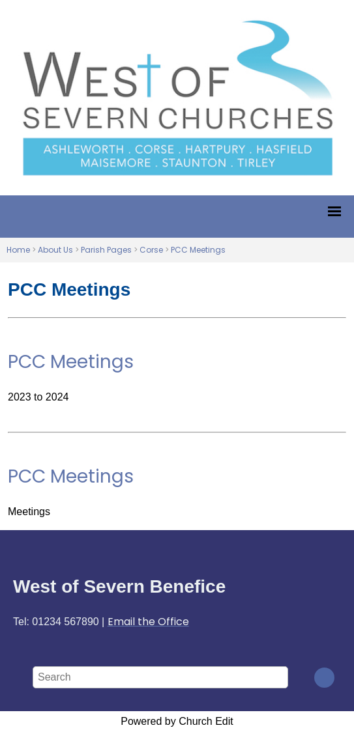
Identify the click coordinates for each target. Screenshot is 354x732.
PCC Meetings (198, 249)
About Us (55, 249)
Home (18, 249)
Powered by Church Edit (177, 721)
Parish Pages (106, 249)
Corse (151, 249)
